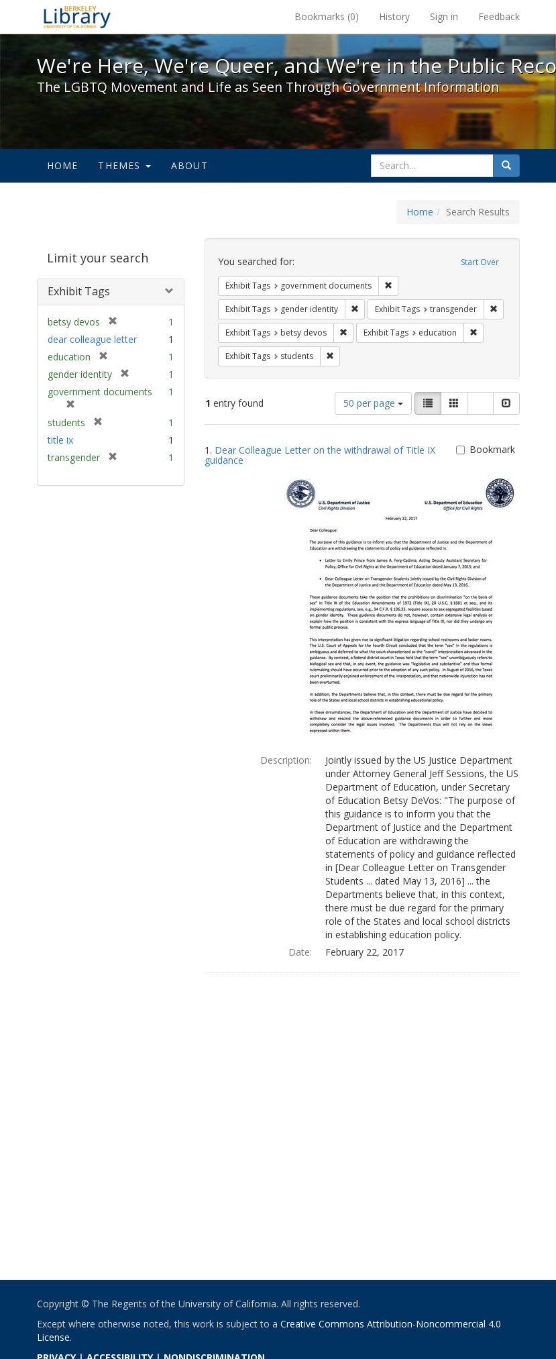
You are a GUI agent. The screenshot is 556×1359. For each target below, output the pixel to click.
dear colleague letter (92, 339)
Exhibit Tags (79, 291)
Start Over (480, 262)
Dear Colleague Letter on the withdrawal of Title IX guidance (320, 455)
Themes (124, 165)
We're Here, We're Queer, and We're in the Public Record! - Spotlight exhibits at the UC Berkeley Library (77, 17)
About (189, 165)
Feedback (499, 16)
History (394, 16)
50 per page (373, 403)
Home (62, 165)
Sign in (444, 16)
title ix (60, 440)
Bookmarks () (326, 16)
